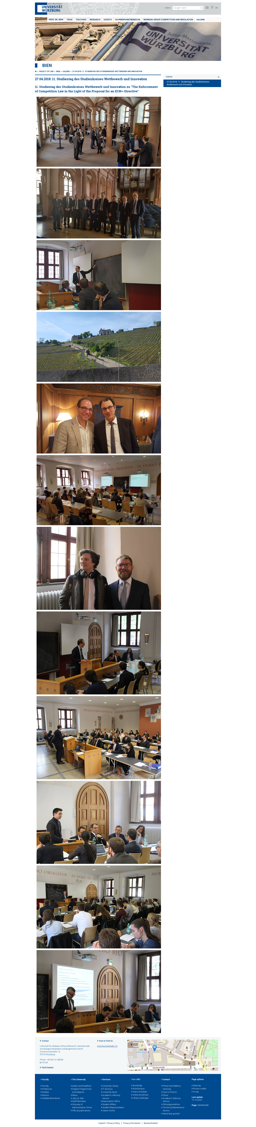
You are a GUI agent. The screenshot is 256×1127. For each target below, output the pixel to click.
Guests (108, 19)
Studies (45, 1092)
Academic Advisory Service (110, 1097)
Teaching (81, 19)
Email (45, 1062)
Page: (194, 1105)
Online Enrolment (139, 1095)
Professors (46, 1089)
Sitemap (196, 1085)
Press (164, 1095)
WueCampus (138, 1088)
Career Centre (108, 1110)
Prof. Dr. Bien (56, 19)
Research (95, 19)
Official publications (80, 1110)
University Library (109, 1086)
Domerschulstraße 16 (107, 1046)
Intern (167, 8)
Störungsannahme (170, 1104)
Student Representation (112, 1107)
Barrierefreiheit (151, 1123)
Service (45, 1095)
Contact (45, 1041)
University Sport (109, 1092)
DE (216, 8)
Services (106, 1079)
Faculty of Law (46, 71)
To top (195, 1092)
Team (69, 19)
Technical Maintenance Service (172, 1109)
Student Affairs (108, 1104)
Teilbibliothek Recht (50, 1098)
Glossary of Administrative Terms (81, 1106)
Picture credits (199, 1088)
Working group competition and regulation (168, 19)
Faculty (45, 1079)
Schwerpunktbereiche (127, 19)
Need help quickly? (170, 1113)
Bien (47, 65)
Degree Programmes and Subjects (81, 1091)
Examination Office (110, 1101)
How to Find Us (106, 1041)
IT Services (107, 1089)
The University (78, 1079)
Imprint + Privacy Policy (109, 1123)
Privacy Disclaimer (131, 1123)
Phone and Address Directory (171, 1088)
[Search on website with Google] (188, 8)
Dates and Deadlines (81, 1086)
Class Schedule (139, 1092)
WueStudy (136, 1085)
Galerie (200, 19)
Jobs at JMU (77, 1098)
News (74, 1095)
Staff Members (78, 1101)
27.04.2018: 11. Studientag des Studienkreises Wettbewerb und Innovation (107, 71)
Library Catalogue (140, 1098)
